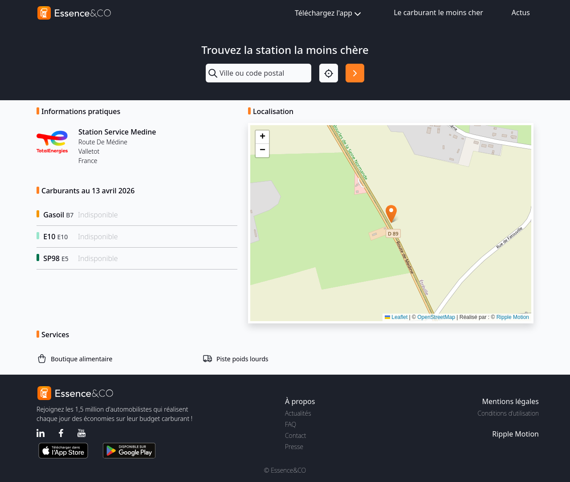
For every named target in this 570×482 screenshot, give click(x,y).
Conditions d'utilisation (508, 413)
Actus (521, 12)
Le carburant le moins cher (438, 12)
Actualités (298, 413)
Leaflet (396, 317)
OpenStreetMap (436, 317)
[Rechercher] (355, 73)
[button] (391, 214)
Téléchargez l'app (329, 13)
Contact (295, 435)
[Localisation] (328, 73)
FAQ (290, 424)
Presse (294, 446)
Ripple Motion (513, 317)
